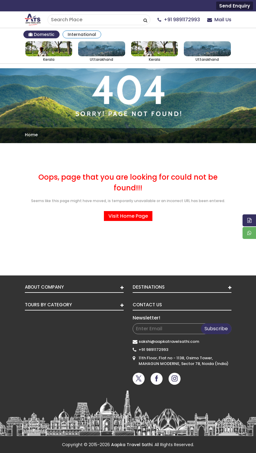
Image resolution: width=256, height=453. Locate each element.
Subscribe (216, 328)
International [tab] (82, 34)
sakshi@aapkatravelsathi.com (169, 341)
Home (31, 135)
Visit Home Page (128, 216)
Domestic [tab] (41, 34)
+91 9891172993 (153, 349)
